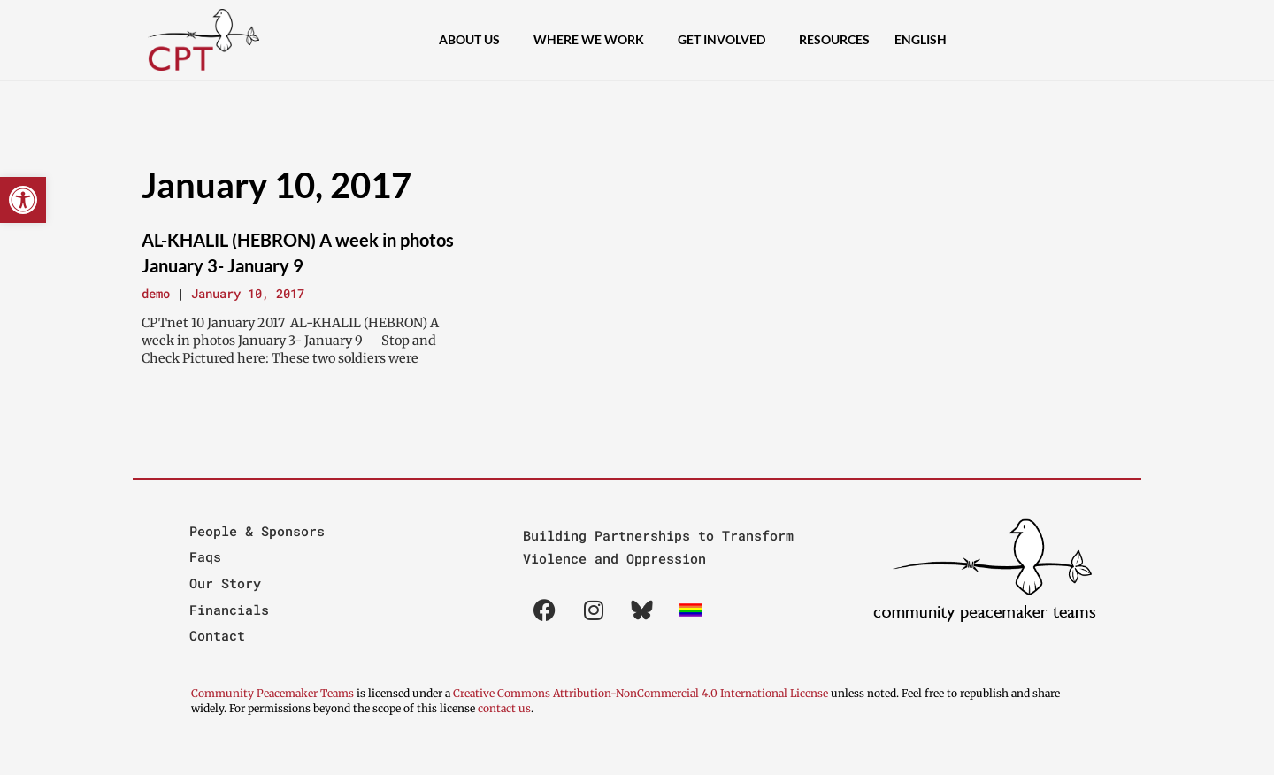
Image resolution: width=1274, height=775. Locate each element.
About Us (474, 40)
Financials (229, 609)
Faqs (205, 556)
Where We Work (593, 40)
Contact (217, 635)
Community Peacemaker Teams (274, 693)
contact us (504, 708)
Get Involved (726, 40)
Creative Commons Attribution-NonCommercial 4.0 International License (640, 693)
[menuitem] (920, 39)
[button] (23, 200)
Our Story (225, 583)
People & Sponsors (257, 531)
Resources (834, 39)
